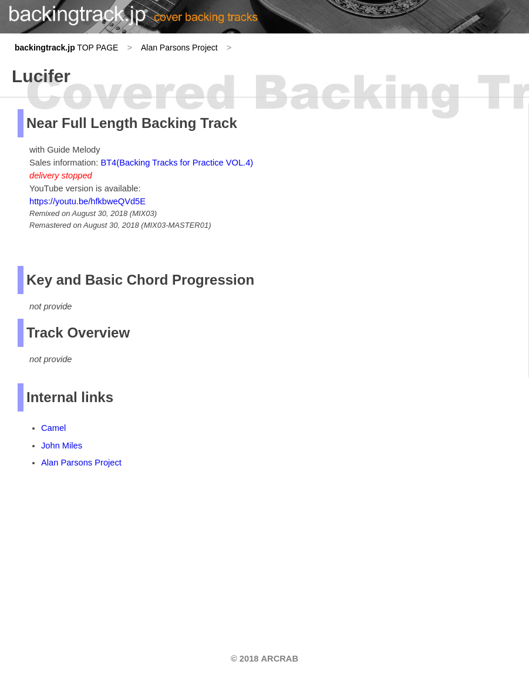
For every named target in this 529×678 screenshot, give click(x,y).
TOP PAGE (66, 47)
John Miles (61, 445)
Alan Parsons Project (179, 47)
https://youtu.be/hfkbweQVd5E (87, 201)
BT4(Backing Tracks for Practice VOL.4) (176, 162)
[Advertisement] (106, 553)
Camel (53, 428)
